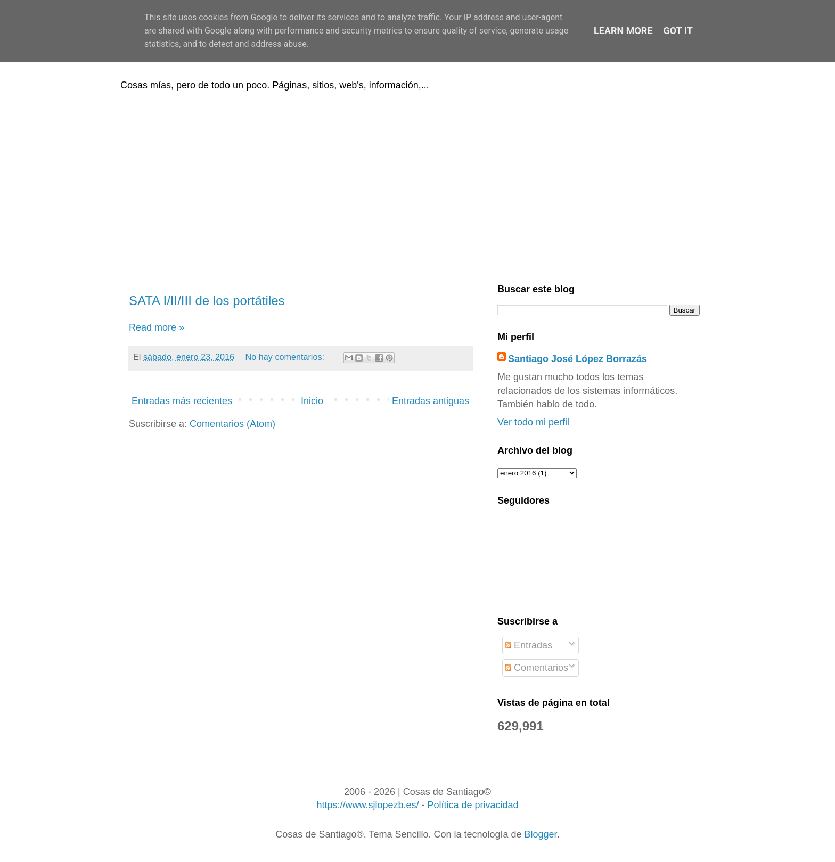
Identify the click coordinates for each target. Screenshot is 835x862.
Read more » (156, 327)
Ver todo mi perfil (533, 422)
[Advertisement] (417, 185)
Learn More (623, 30)
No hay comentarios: (286, 357)
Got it (678, 30)
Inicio (312, 401)
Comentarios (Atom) (232, 423)
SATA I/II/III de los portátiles (207, 300)
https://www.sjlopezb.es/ (367, 805)
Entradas (528, 645)
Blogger (541, 834)
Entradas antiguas (430, 401)
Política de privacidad (472, 805)
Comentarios (536, 667)
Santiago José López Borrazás (577, 359)
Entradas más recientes (182, 401)
